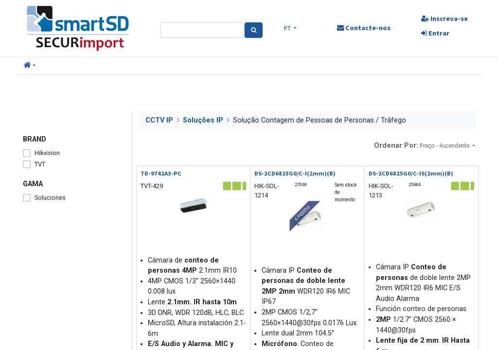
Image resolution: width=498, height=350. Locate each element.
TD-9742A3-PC (161, 173)
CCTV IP (159, 120)
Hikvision (47, 153)
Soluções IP (203, 120)
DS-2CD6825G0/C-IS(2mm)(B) (411, 173)
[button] (30, 65)
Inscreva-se (444, 18)
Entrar (435, 33)
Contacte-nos (363, 27)
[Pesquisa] (254, 30)
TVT (40, 164)
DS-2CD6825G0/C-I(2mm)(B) (295, 173)
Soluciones (50, 197)
